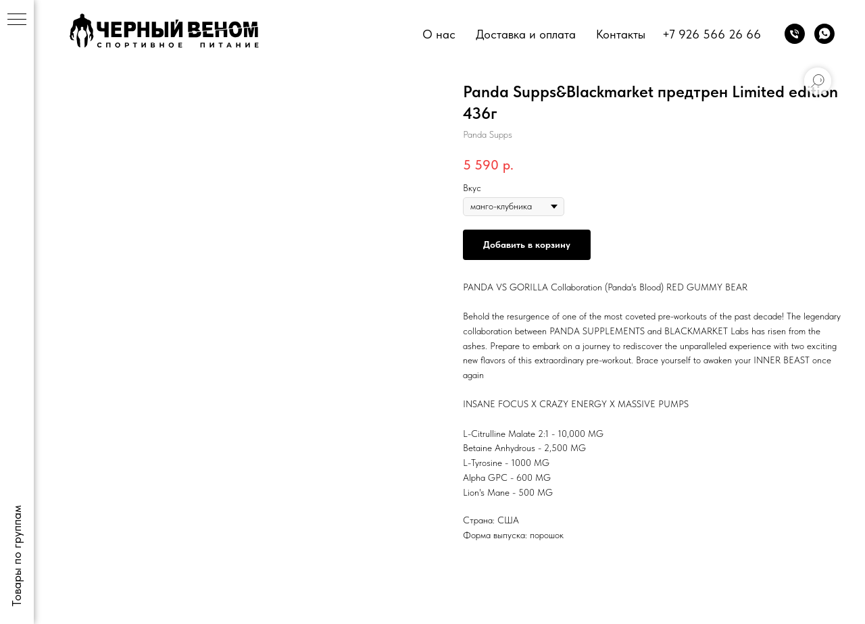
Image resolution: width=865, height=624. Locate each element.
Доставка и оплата (526, 34)
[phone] (795, 34)
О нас (438, 34)
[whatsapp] (824, 34)
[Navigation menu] (16, 20)
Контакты (620, 34)
